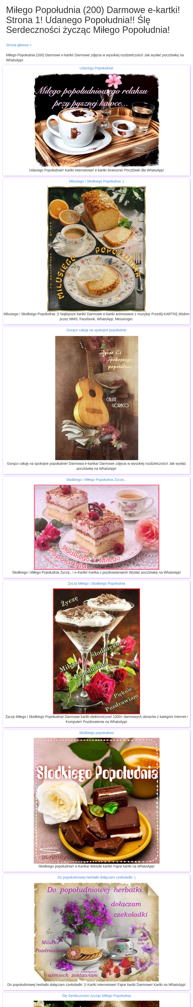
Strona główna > (19, 45)
